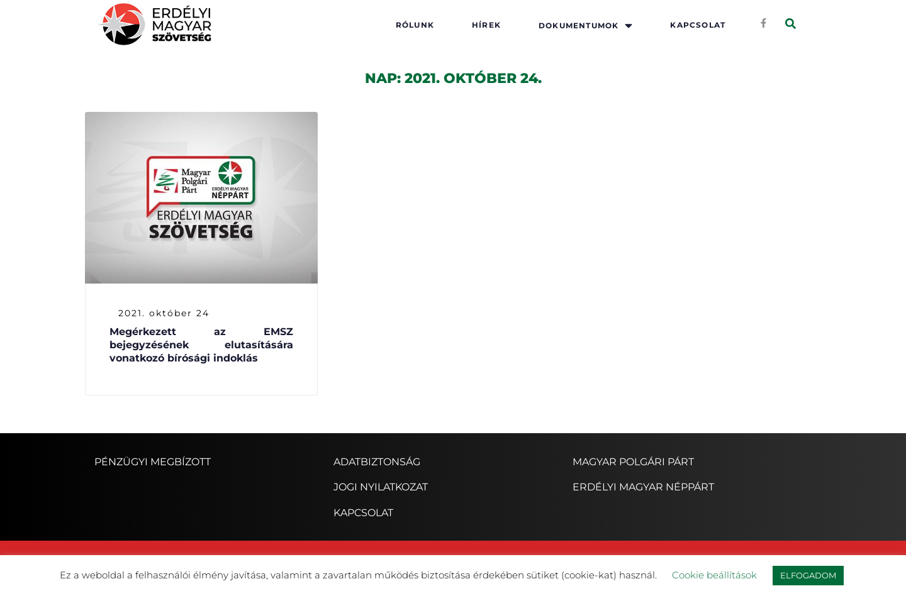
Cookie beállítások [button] (714, 575)
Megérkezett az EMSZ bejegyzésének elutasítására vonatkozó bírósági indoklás (201, 345)
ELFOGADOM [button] (808, 575)
